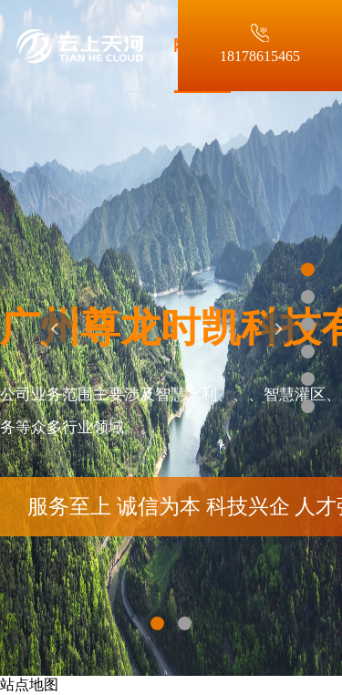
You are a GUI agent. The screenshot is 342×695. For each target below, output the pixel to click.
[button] (54, 347)
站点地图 (29, 684)
